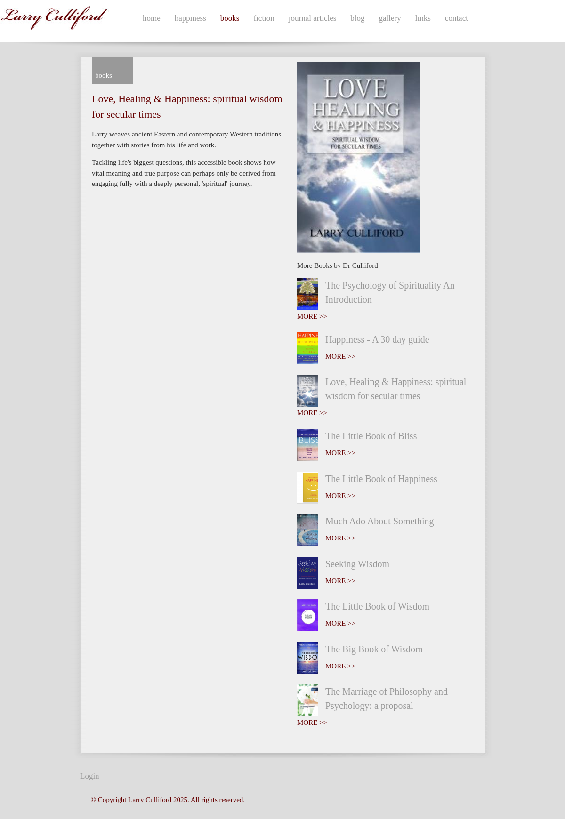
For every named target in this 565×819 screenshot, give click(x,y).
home (152, 18)
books (230, 18)
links (423, 18)
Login (89, 775)
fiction (263, 18)
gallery (390, 18)
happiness (190, 18)
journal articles (313, 18)
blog (357, 18)
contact (456, 18)
